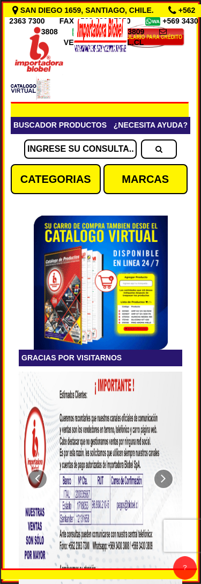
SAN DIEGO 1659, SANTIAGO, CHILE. (84, 10)
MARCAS (145, 179)
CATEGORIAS (55, 179)
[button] (37, 479)
